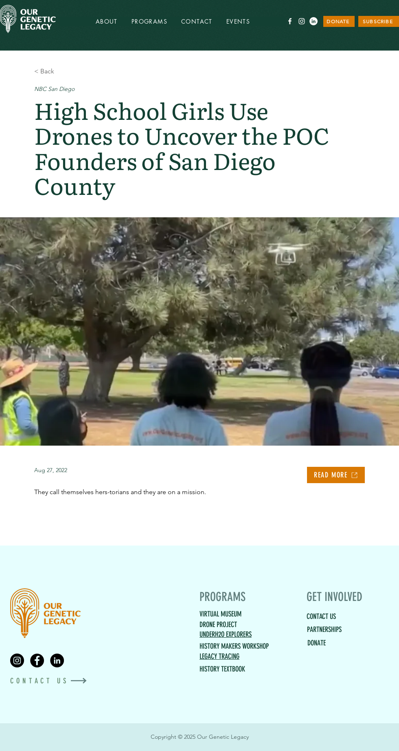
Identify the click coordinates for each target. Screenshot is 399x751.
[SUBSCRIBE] (378, 21)
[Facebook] (37, 660)
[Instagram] (17, 660)
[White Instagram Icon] (302, 21)
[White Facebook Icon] (290, 21)
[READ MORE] (336, 475)
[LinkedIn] (313, 21)
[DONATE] (339, 21)
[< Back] (61, 71)
